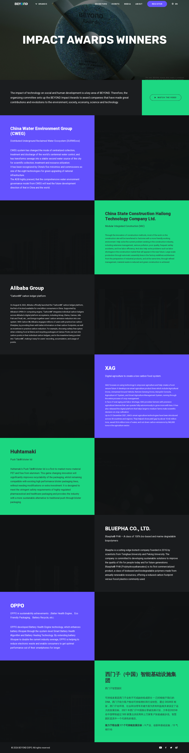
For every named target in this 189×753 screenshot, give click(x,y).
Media (127, 6)
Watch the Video (165, 97)
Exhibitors (101, 6)
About (138, 6)
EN (176, 6)
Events (115, 6)
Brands (45, 6)
